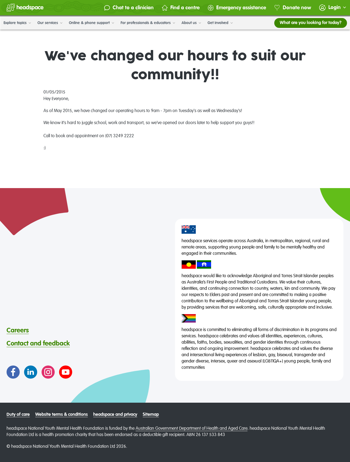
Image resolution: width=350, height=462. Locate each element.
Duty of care (18, 415)
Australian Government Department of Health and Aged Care (191, 428)
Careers (18, 330)
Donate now (292, 8)
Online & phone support (91, 23)
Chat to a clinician (128, 8)
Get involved (219, 23)
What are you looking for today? (310, 23)
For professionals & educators (147, 23)
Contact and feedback (38, 343)
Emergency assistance (236, 8)
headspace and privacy (115, 415)
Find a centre (180, 8)
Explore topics (17, 23)
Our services (49, 23)
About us (191, 23)
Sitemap (151, 415)
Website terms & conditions (61, 415)
